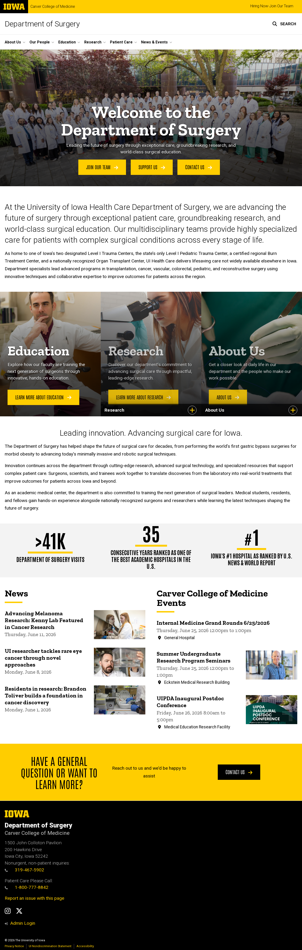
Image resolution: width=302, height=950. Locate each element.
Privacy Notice (14, 946)
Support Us (151, 167)
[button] (284, 23)
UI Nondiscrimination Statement (50, 946)
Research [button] (92, 42)
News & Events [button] (154, 42)
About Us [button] (13, 42)
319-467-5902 (24, 870)
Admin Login (22, 923)
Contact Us (198, 167)
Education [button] (67, 42)
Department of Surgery (42, 24)
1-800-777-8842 (31, 887)
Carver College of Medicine (52, 6)
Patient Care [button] (121, 42)
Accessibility (85, 946)
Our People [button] (39, 42)
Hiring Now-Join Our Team (271, 6)
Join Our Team (102, 167)
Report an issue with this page (34, 898)
